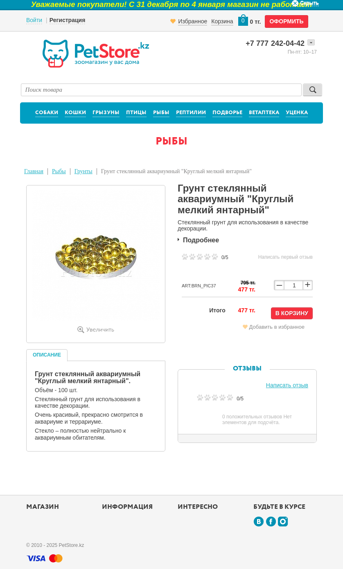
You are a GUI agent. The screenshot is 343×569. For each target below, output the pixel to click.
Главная (33, 171)
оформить (286, 21)
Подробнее (201, 240)
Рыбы (161, 112)
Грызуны (106, 112)
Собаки (46, 112)
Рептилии (191, 112)
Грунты (83, 171)
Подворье (227, 112)
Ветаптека (264, 112)
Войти (34, 20)
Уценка (297, 112)
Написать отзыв (287, 385)
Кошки (75, 112)
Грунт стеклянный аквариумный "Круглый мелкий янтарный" (176, 171)
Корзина (222, 21)
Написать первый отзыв (285, 257)
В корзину (291, 313)
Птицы (136, 112)
